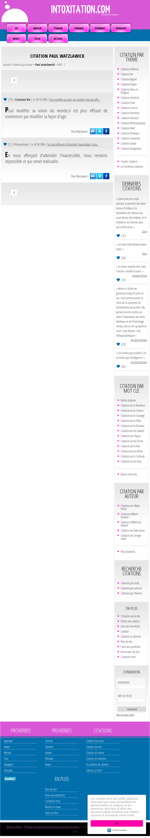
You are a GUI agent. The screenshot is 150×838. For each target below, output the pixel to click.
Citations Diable (129, 84)
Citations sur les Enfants (132, 431)
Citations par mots (130, 583)
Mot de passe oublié (125, 714)
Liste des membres (130, 626)
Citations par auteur (22, 64)
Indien (48, 753)
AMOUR (37, 28)
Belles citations (128, 400)
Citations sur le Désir (131, 421)
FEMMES (79, 28)
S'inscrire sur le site (130, 616)
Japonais (8, 741)
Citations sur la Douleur (132, 426)
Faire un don (51, 813)
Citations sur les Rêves (132, 451)
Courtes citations (129, 161)
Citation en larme (95, 753)
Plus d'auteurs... (129, 551)
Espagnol (8, 764)
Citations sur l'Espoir (131, 436)
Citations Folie (128, 103)
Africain (7, 753)
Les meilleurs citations (132, 166)
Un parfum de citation (97, 764)
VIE (16, 28)
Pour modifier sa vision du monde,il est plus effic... (74, 99)
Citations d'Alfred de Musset (131, 523)
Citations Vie (127, 74)
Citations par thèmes (131, 593)
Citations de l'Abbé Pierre (130, 507)
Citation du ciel (94, 747)
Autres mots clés (129, 474)
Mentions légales (14, 827)
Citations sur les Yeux (131, 461)
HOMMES (100, 28)
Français (8, 770)
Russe (48, 764)
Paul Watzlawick (79, 131)
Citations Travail (128, 143)
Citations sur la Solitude (133, 456)
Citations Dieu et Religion (129, 91)
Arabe (7, 747)
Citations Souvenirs (130, 138)
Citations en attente (131, 636)
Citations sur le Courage (133, 415)
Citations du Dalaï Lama (133, 530)
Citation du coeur (95, 741)
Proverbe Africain (139, 275)
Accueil (6, 64)
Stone (144, 231)
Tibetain (49, 758)
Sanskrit (49, 747)
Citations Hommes (130, 113)
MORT (16, 39)
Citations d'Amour (130, 69)
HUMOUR (121, 28)
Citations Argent (129, 79)
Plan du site (126, 641)
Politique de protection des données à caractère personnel (51, 827)
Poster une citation (130, 621)
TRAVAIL (58, 28)
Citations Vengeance (131, 148)
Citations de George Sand (131, 537)
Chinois (49, 741)
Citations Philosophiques (133, 123)
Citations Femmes (130, 97)
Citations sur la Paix (130, 446)
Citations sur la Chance (132, 410)
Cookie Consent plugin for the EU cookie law (117, 830)
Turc (6, 758)
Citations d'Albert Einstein (129, 515)
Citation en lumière (96, 758)
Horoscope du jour (130, 652)
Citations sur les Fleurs (132, 441)
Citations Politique (130, 133)
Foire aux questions (130, 646)
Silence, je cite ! (94, 770)
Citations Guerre (129, 108)
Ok (117, 823)
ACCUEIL (58, 39)
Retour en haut (53, 807)
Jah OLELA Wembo (138, 340)
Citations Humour (130, 118)
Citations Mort (128, 128)
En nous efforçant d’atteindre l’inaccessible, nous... (73, 144)
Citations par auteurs (131, 588)
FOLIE (37, 39)
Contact (125, 631)
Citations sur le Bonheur (133, 405)
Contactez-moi (128, 657)
